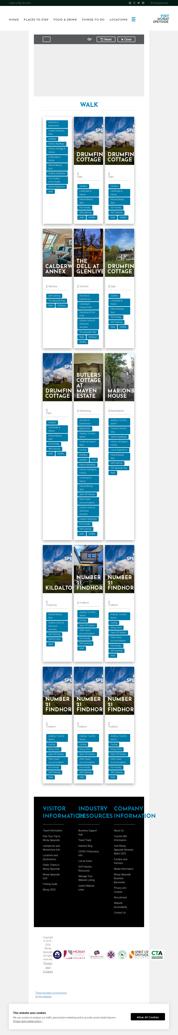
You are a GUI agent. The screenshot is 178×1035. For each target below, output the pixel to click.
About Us (119, 832)
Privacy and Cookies (48, 969)
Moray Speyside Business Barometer (122, 880)
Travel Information (52, 832)
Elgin (80, 176)
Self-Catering (86, 212)
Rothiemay (85, 411)
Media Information (124, 870)
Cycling (83, 450)
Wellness (62, 306)
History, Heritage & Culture (56, 150)
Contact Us (120, 914)
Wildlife (92, 217)
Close (126, 39)
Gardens (84, 186)
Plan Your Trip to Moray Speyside (51, 840)
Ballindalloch (118, 411)
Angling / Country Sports (88, 436)
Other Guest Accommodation (87, 501)
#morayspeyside (159, 3)
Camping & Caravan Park (86, 306)
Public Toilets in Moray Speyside (51, 868)
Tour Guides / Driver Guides (54, 180)
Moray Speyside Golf (51, 878)
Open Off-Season (87, 495)
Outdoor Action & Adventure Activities (88, 324)
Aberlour (52, 286)
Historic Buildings (56, 144)
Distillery (52, 139)
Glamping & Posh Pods (88, 314)
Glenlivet (84, 286)
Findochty (51, 606)
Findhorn (84, 603)
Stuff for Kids (54, 640)
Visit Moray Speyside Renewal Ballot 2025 (123, 851)
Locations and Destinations (50, 859)
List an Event (85, 862)
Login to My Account (20, 3)
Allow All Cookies (148, 1017)
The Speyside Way (56, 301)
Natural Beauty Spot (55, 167)
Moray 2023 (117, 628)
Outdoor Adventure (57, 173)
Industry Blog (85, 847)
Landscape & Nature (54, 159)
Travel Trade (84, 841)
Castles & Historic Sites (56, 132)
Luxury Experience (120, 450)
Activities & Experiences (53, 124)
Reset (106, 39)
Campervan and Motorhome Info (51, 849)
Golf (94, 460)
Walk (50, 191)
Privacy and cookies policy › (27, 1021)
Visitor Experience (56, 186)
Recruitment (120, 899)
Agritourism (85, 429)
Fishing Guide (50, 885)
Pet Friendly (85, 207)
